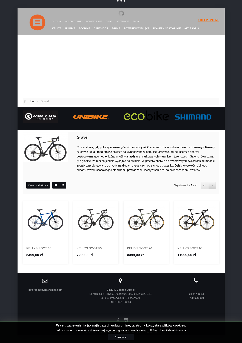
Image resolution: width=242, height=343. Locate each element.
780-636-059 (196, 298)
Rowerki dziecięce (137, 28)
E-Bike (116, 28)
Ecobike (84, 28)
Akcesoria (191, 28)
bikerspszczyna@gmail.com (45, 290)
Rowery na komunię (167, 28)
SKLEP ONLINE (208, 20)
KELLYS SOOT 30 (40, 248)
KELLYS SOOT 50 (90, 248)
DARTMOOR (101, 28)
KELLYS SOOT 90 (191, 248)
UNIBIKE (70, 28)
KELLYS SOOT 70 (141, 248)
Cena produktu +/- (38, 185)
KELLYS (57, 28)
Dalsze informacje (176, 330)
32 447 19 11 (196, 294)
